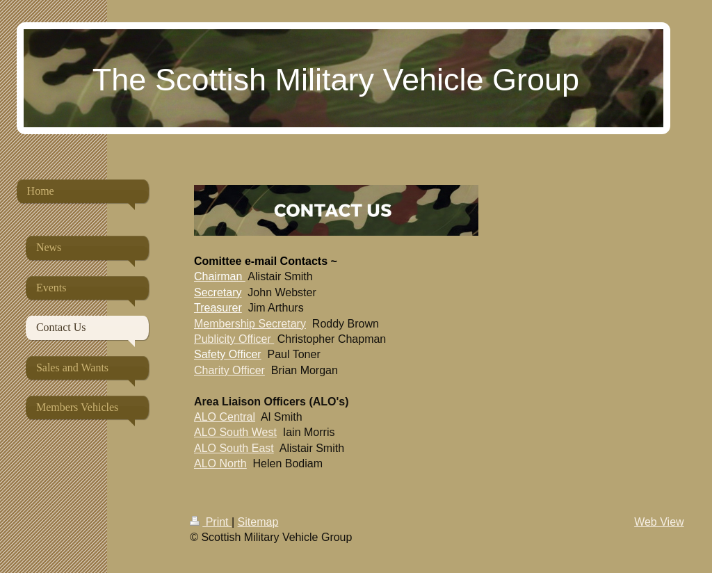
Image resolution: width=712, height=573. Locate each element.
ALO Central (224, 417)
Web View (658, 522)
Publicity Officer (232, 339)
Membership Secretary (250, 324)
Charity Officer (229, 370)
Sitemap (258, 522)
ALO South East (234, 448)
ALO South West (235, 432)
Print (211, 522)
